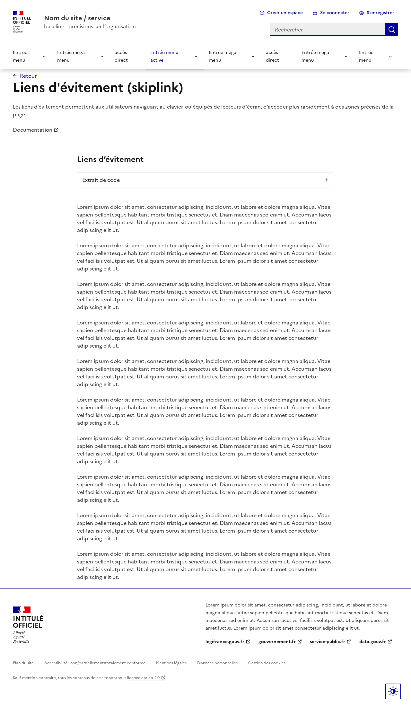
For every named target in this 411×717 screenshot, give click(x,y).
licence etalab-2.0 (143, 678)
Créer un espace (285, 12)
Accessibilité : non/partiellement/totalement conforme (94, 663)
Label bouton (393, 691)
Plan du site (23, 663)
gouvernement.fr (277, 641)
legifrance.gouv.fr (225, 641)
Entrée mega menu (71, 56)
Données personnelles (217, 663)
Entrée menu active (164, 56)
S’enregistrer (380, 12)
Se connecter (334, 12)
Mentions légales (171, 663)
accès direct (121, 56)
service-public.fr (327, 641)
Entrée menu (20, 56)
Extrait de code (101, 180)
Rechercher (391, 29)
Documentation (32, 130)
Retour (28, 76)
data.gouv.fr (372, 641)
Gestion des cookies (266, 663)
